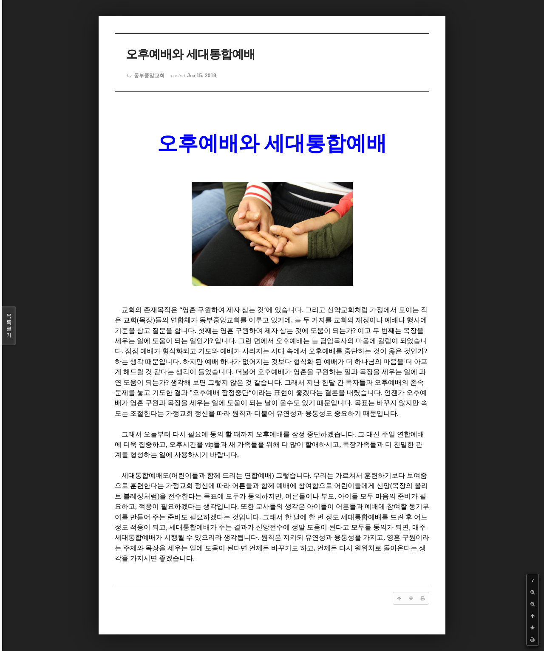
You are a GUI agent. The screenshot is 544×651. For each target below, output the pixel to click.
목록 (8, 325)
